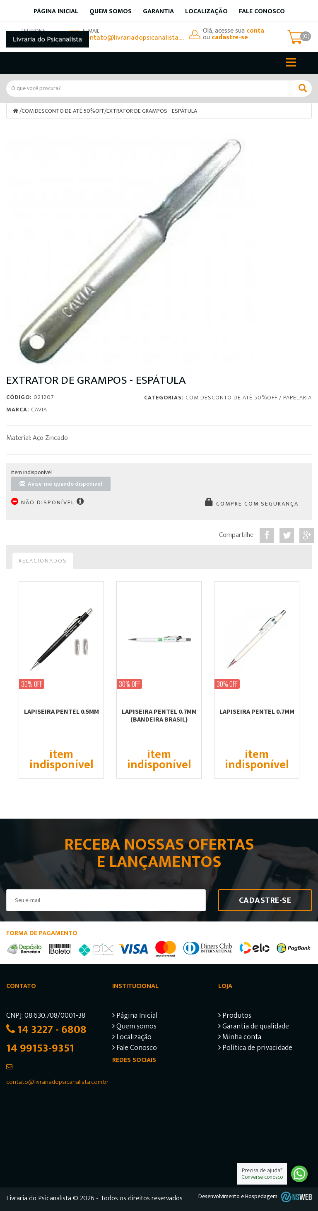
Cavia (39, 409)
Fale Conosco (262, 11)
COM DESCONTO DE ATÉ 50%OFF (63, 111)
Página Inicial (134, 1017)
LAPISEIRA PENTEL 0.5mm (61, 711)
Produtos (234, 1017)
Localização (206, 11)
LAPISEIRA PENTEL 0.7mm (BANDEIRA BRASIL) (159, 715)
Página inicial (56, 11)
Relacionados (43, 560)
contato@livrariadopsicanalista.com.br (134, 37)
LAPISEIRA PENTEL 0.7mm (256, 711)
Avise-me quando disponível (60, 484)
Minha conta (239, 1038)
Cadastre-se (265, 900)
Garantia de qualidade (253, 1027)
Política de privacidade (255, 1049)
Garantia (158, 11)
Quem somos (110, 11)
